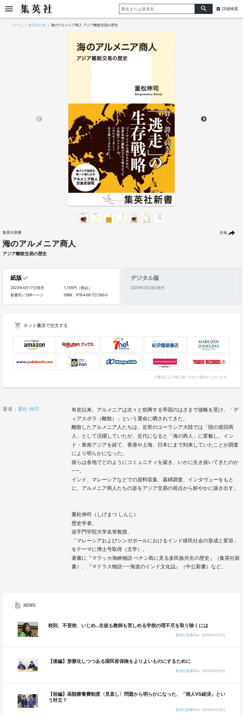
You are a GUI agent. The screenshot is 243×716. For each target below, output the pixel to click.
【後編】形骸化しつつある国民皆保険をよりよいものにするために (119, 661)
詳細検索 (230, 8)
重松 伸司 (28, 409)
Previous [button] (39, 119)
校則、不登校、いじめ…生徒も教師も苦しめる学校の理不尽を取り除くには (128, 625)
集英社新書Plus (187, 635)
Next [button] (203, 119)
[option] (121, 119)
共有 (223, 233)
